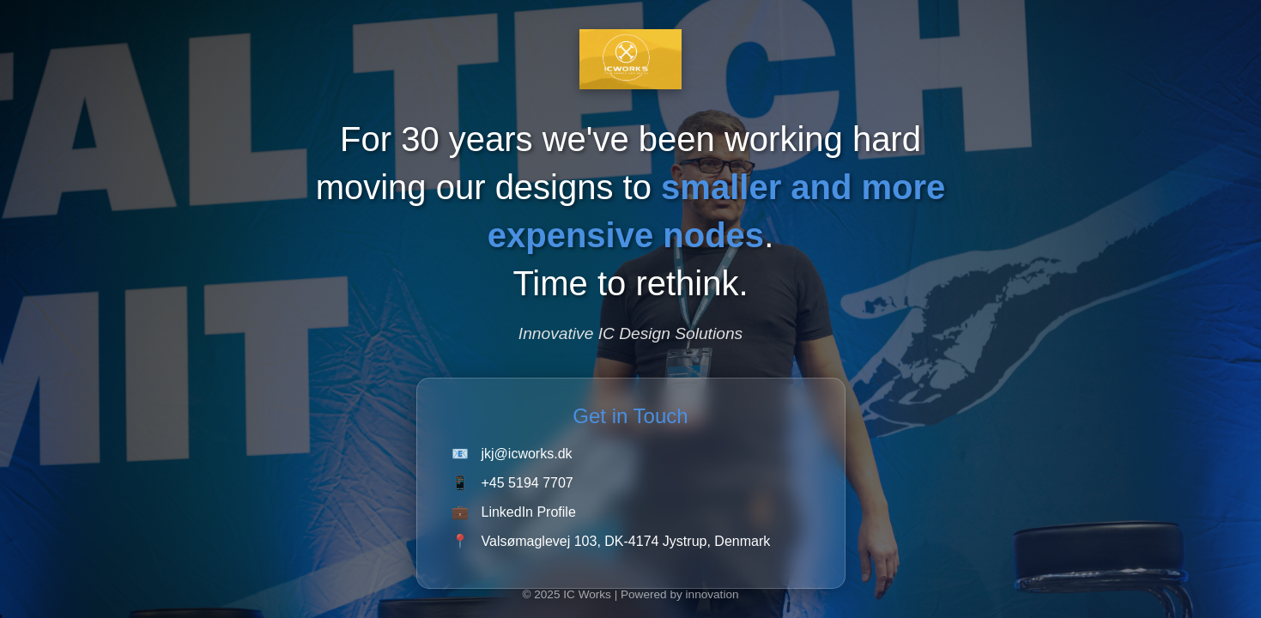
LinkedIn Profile (529, 512)
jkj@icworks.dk (527, 453)
